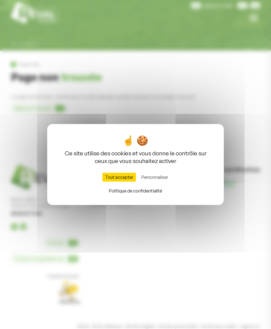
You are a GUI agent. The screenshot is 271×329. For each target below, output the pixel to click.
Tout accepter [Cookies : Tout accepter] (119, 177)
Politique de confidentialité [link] (135, 191)
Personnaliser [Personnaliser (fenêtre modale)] (154, 177)
